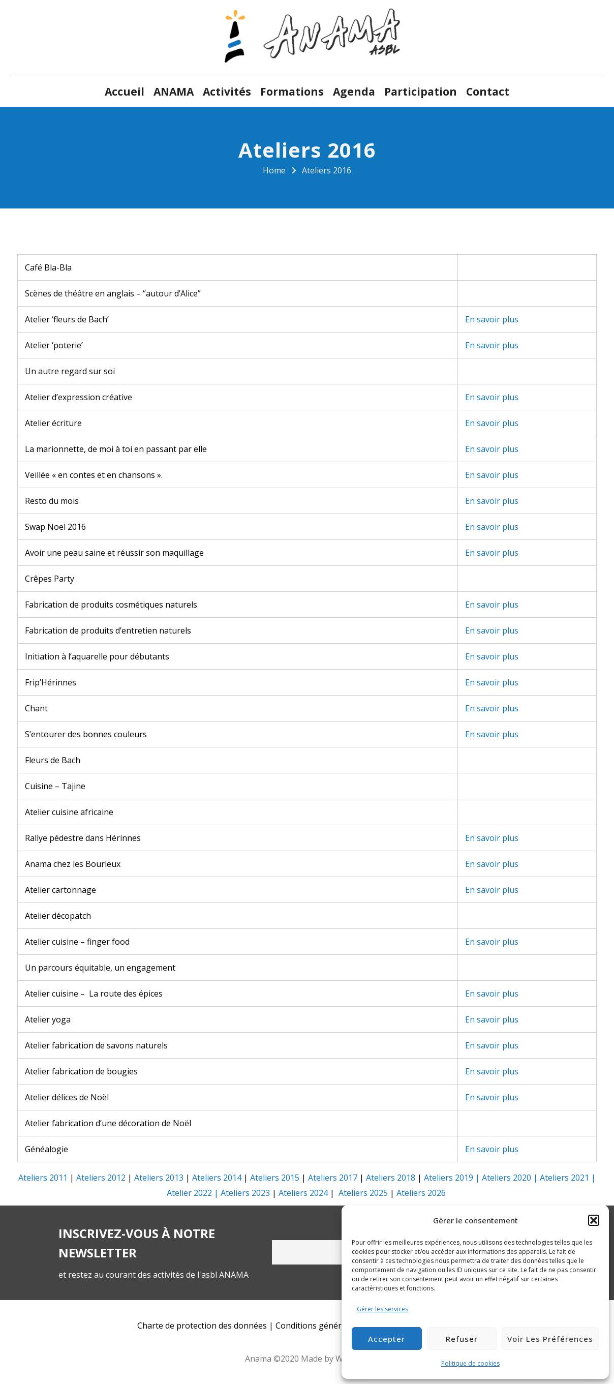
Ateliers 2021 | (568, 1177)
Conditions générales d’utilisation (339, 1325)
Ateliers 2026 (421, 1192)
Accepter (386, 1339)
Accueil (124, 91)
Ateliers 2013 (158, 1177)
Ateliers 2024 (303, 1192)
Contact (487, 91)
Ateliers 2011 (43, 1177)
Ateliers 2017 (332, 1177)
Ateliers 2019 (448, 1177)
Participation (420, 91)
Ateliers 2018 (390, 1177)
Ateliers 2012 (101, 1177)
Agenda (354, 91)
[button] (594, 1220)
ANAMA (174, 91)
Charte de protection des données (202, 1325)
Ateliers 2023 (245, 1192)
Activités (227, 91)
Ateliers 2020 (506, 1177)
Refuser (462, 1339)
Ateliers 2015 (274, 1177)
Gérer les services (382, 1309)
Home (274, 170)
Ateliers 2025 (363, 1192)
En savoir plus (491, 319)
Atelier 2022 (189, 1192)
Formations (292, 91)
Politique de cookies (470, 1363)
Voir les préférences (550, 1339)
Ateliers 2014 (216, 1177)
